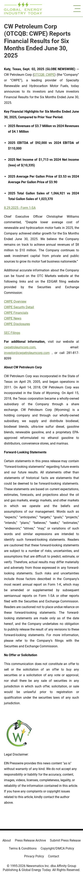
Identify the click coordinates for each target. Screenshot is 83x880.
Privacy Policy (34, 856)
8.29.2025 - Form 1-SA (20, 208)
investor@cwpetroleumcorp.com (27, 353)
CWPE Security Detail (19, 307)
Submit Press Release (65, 840)
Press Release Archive (30, 840)
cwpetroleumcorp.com (20, 347)
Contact (53, 856)
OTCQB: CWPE (44, 75)
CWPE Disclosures (17, 324)
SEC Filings (12, 333)
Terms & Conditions (23, 848)
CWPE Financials (16, 313)
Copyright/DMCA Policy (57, 848)
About (6, 840)
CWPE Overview (15, 301)
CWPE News (12, 318)
